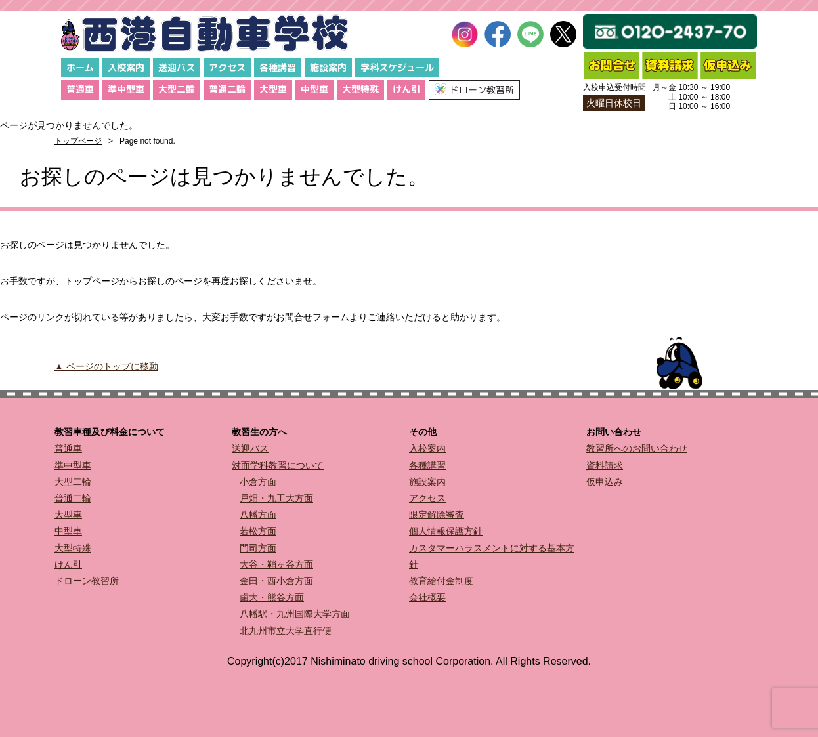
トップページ (78, 141)
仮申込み (604, 481)
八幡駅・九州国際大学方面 (295, 613)
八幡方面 (258, 514)
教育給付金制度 (441, 581)
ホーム (80, 67)
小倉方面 (258, 481)
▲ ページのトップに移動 (106, 366)
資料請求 (604, 465)
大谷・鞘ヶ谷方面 (276, 564)
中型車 (314, 89)
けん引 (406, 89)
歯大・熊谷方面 (272, 597)
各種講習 (277, 67)
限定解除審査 (436, 514)
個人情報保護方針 (446, 531)
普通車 (80, 89)
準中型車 (126, 89)
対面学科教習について (278, 465)
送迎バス (176, 67)
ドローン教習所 (86, 581)
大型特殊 (360, 89)
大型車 (273, 89)
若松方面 (258, 531)
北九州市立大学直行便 (286, 630)
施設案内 (328, 67)
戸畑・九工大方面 (276, 498)
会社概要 (427, 597)
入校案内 (126, 67)
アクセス (227, 67)
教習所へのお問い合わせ (636, 448)
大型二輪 (176, 89)
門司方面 (258, 548)
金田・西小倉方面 (276, 581)
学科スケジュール (397, 67)
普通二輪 (227, 89)
